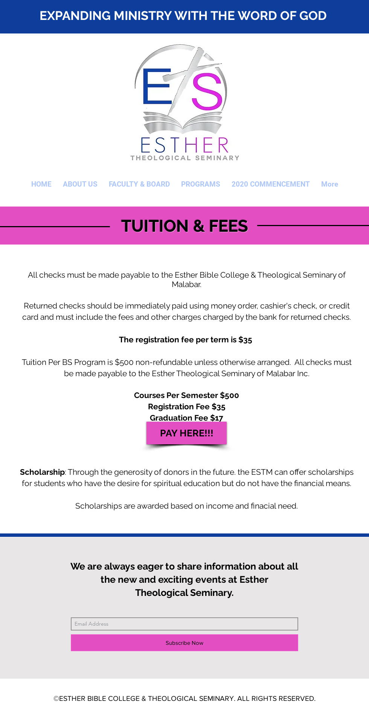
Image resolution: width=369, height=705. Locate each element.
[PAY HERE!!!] (186, 433)
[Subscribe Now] (184, 642)
